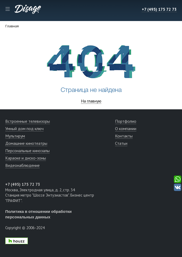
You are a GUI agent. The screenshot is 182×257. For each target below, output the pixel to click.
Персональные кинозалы (27, 150)
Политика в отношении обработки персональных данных (38, 214)
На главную (91, 101)
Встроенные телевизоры (27, 121)
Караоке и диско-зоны (25, 158)
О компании (125, 128)
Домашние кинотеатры (26, 143)
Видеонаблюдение (22, 165)
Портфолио (125, 121)
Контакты (124, 135)
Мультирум (15, 135)
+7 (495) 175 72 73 (159, 9)
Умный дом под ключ (24, 128)
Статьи (121, 143)
